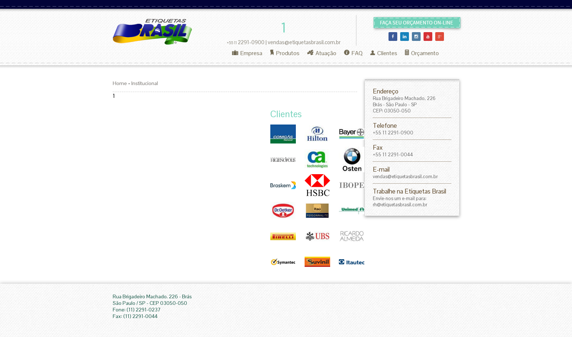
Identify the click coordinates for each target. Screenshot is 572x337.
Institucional (144, 83)
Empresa (247, 53)
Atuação (321, 53)
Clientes (383, 53)
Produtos (284, 53)
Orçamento (422, 53)
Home (120, 83)
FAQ (353, 53)
